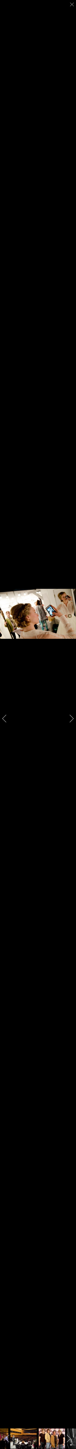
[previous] (7, 718)
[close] (72, 4)
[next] (69, 718)
